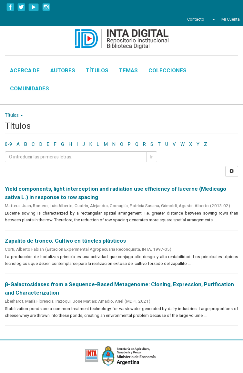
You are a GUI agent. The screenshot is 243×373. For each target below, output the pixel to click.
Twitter (21, 7)
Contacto (195, 19)
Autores (62, 70)
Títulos (97, 70)
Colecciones (167, 70)
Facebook (10, 7)
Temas (128, 70)
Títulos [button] (14, 115)
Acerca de (25, 70)
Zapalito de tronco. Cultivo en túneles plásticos (65, 240)
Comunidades (29, 88)
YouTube (33, 7)
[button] (213, 19)
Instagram (46, 7)
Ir (151, 156)
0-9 (8, 144)
